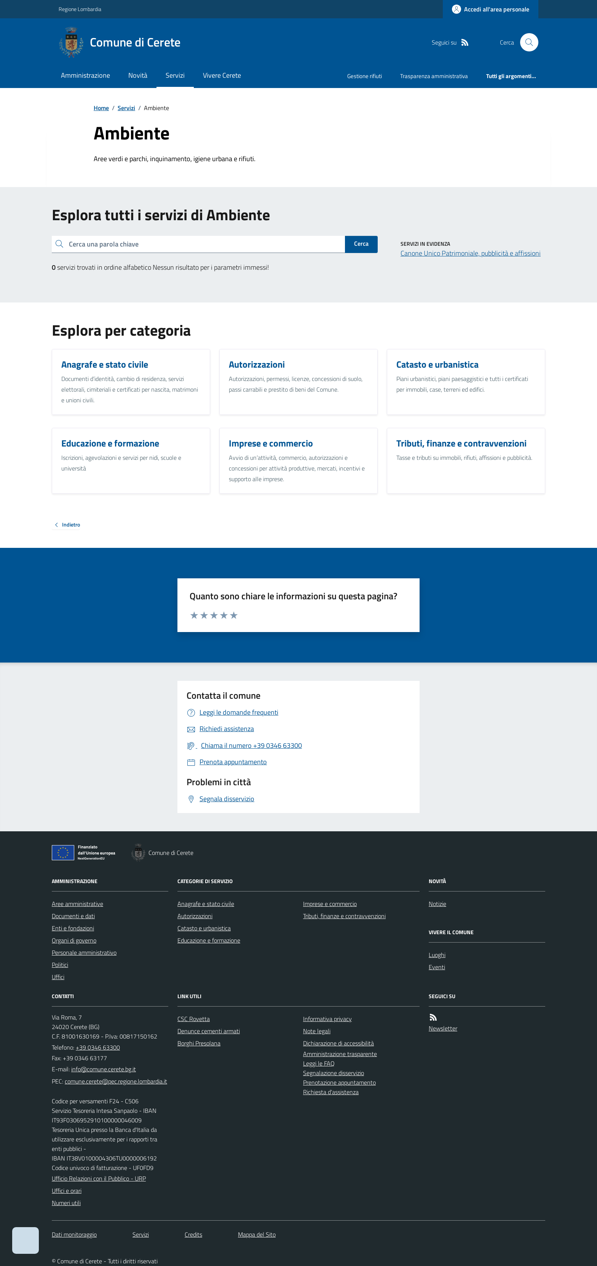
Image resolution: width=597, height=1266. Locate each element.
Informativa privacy (327, 1018)
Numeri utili (66, 1202)
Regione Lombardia (80, 9)
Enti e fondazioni (73, 928)
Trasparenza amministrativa (434, 76)
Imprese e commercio (330, 903)
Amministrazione (85, 75)
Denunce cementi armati (208, 1031)
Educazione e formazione (208, 940)
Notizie (437, 903)
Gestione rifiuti (364, 76)
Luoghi (437, 954)
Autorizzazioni (194, 915)
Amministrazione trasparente (340, 1053)
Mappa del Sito (257, 1234)
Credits (193, 1234)
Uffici (58, 976)
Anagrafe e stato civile (205, 903)
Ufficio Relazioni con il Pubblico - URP (99, 1178)
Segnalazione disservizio (333, 1072)
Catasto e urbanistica (204, 928)
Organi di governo (74, 940)
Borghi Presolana (198, 1043)
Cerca (361, 243)
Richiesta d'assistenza (331, 1091)
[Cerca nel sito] (526, 42)
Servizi (175, 75)
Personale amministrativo (84, 952)
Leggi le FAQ (319, 1063)
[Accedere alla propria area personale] (490, 9)
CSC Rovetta (193, 1018)
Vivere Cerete (222, 75)
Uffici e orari (66, 1190)
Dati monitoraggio (74, 1234)
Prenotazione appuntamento (339, 1082)
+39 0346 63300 (98, 1047)
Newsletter (443, 1028)
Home (101, 107)
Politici (60, 964)
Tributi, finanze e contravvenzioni (344, 915)
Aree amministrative (77, 903)
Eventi (437, 967)
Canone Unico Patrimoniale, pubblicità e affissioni (471, 253)
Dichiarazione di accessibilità (338, 1043)
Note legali (316, 1031)
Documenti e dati (73, 915)
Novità (137, 75)
